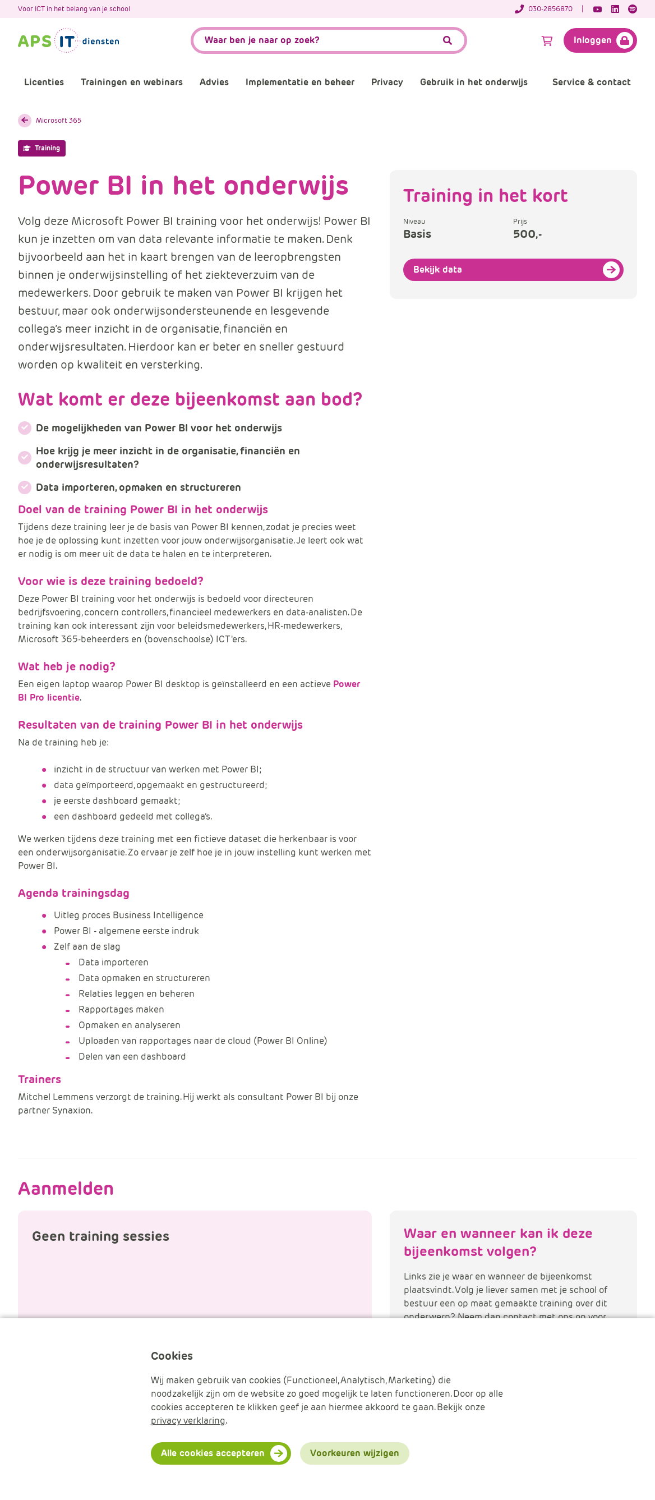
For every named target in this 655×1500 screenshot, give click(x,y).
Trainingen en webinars (132, 82)
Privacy (387, 82)
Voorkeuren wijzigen (354, 1453)
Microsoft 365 (58, 120)
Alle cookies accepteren (213, 1453)
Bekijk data (437, 269)
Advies (214, 82)
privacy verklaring (188, 1421)
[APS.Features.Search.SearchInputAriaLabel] (329, 40)
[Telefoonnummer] (549, 9)
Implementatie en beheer (300, 82)
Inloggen (593, 40)
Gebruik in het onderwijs (474, 82)
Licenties (44, 82)
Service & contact (591, 82)
